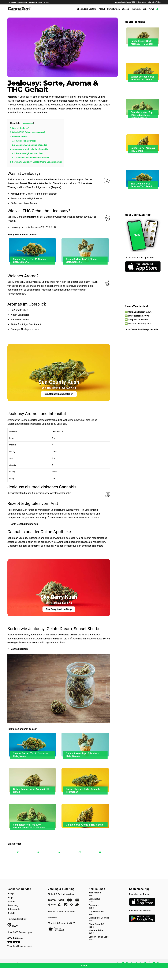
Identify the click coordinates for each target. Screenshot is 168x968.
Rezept (10, 893)
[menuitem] (17, 2)
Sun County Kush (58, 382)
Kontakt (11, 913)
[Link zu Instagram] (127, 962)
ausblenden (28, 123)
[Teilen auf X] (17, 852)
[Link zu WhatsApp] (118, 962)
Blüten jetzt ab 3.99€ (138, 315)
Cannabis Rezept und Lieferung (63, 108)
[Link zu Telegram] (154, 962)
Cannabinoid (31, 216)
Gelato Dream (69, 634)
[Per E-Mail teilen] (100, 852)
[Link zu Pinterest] (149, 962)
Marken (11, 901)
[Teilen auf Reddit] (79, 852)
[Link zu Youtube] (122, 962)
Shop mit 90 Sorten (138, 319)
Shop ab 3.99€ (35, 2)
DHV (72, 923)
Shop (44, 112)
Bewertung (12, 905)
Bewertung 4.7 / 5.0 (149, 2)
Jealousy (12, 96)
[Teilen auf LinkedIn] (59, 852)
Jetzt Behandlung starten (24, 524)
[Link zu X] (140, 962)
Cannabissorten (19, 648)
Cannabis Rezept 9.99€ (140, 312)
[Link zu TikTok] (131, 962)
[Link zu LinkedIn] (145, 962)
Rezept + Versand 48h (18, 2)
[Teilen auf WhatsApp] (38, 852)
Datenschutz (13, 909)
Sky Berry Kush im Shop (59, 609)
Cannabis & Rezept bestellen (145, 329)
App (46, 2)
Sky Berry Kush (59, 597)
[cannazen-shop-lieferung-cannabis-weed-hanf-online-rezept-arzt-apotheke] (19, 10)
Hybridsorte (50, 179)
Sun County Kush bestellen (59, 394)
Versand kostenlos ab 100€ (125, 2)
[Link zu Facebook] (136, 962)
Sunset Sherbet (28, 183)
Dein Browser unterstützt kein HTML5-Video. (143, 293)
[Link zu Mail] (158, 962)
